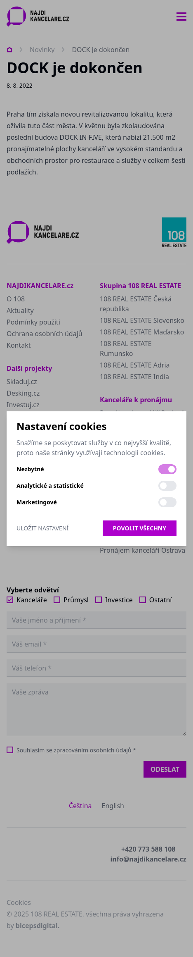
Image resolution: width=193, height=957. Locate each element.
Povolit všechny (139, 528)
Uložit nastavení (42, 528)
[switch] (167, 469)
